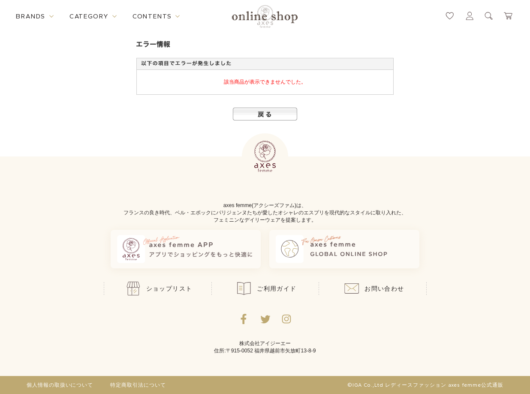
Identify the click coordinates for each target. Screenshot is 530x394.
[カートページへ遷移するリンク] (508, 15)
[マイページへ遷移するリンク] (469, 15)
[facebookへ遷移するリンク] (243, 319)
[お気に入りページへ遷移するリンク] (449, 15)
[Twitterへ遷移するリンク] (265, 319)
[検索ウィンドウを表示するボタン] (488, 15)
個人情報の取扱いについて (60, 385)
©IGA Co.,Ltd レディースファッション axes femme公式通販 (425, 385)
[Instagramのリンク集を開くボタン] (286, 319)
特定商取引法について (138, 385)
